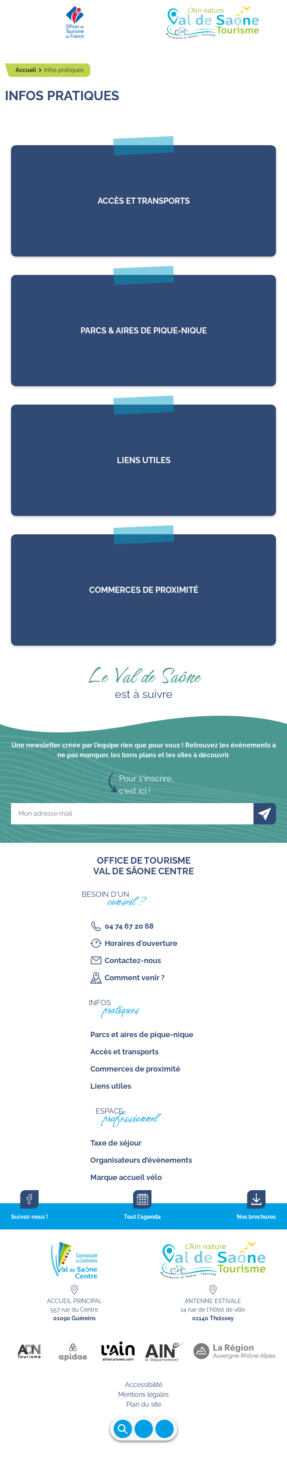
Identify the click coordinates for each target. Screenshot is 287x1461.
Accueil (26, 70)
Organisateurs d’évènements (141, 1160)
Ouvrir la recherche (123, 1429)
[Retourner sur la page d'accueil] (143, 20)
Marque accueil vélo (126, 1177)
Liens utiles (110, 1086)
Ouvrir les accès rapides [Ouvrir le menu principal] (164, 1429)
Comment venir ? (135, 977)
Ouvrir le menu (144, 1429)
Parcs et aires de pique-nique (141, 1034)
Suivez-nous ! (29, 1216)
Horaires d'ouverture (141, 943)
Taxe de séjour (115, 1143)
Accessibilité (143, 1385)
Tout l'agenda (142, 1216)
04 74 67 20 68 (129, 926)
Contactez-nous (133, 960)
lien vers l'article (143, 201)
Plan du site (143, 1404)
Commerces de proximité (135, 1069)
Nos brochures (256, 1216)
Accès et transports (124, 1051)
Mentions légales (143, 1394)
